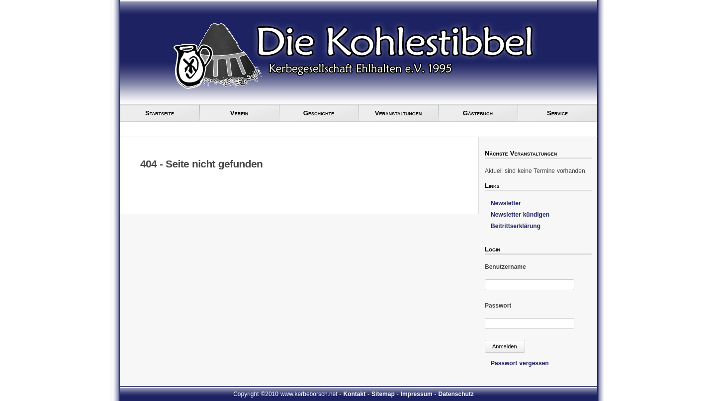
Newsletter (506, 203)
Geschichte (318, 113)
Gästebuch (478, 113)
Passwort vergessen (520, 363)
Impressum (417, 394)
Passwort (498, 305)
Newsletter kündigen (520, 214)
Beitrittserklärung (515, 226)
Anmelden (504, 346)
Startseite (159, 113)
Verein (239, 113)
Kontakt (355, 394)
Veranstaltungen (398, 113)
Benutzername (505, 266)
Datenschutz (456, 394)
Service (557, 113)
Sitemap (383, 394)
